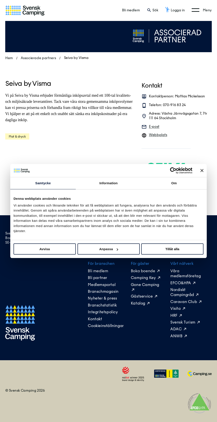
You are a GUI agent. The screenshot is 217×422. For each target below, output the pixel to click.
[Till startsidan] (25, 10)
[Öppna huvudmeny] (202, 10)
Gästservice (142, 297)
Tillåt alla (172, 249)
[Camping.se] (199, 375)
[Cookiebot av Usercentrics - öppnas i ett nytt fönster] (173, 170)
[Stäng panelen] (201, 170)
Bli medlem (131, 10)
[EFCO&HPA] (199, 412)
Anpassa (108, 249)
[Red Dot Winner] (133, 381)
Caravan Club (183, 302)
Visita (175, 309)
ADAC (176, 329)
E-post (154, 127)
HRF (173, 316)
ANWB (176, 336)
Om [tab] (174, 183)
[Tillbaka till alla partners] (167, 46)
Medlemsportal (101, 285)
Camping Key (144, 278)
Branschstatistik (102, 305)
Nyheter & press (102, 298)
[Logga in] (175, 10)
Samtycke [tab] (43, 183)
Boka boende (143, 271)
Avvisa (45, 249)
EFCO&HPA (180, 283)
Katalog (138, 303)
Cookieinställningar (106, 326)
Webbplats (158, 135)
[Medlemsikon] (166, 376)
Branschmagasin (103, 292)
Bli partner (97, 278)
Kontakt (95, 319)
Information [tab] (108, 183)
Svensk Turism (182, 322)
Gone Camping (145, 285)
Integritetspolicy (103, 312)
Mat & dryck (17, 136)
